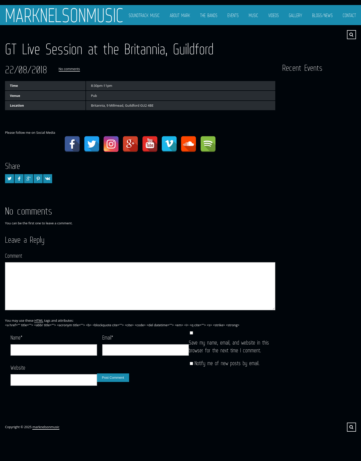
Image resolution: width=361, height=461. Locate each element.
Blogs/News (322, 15)
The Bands (208, 15)
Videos (273, 15)
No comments (69, 69)
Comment (13, 255)
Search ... (351, 34)
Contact (349, 15)
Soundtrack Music (144, 15)
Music (253, 15)
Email (107, 337)
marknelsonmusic (64, 15)
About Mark (180, 15)
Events (233, 15)
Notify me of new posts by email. (227, 363)
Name (17, 337)
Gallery (295, 15)
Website (18, 367)
